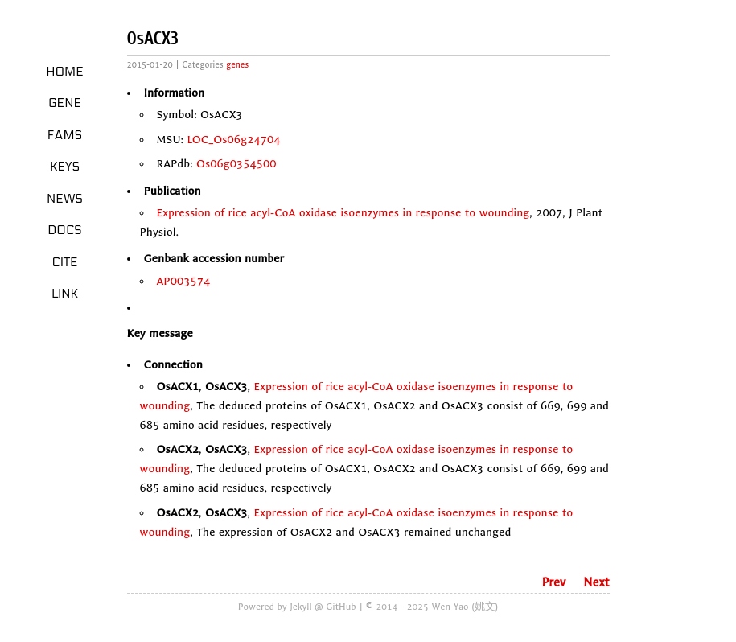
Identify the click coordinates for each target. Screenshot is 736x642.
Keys (65, 166)
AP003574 (184, 281)
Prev (553, 582)
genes (237, 65)
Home (65, 71)
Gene (64, 103)
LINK (64, 293)
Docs (64, 230)
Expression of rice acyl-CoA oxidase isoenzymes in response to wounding (343, 213)
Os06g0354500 (236, 164)
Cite (64, 262)
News (65, 198)
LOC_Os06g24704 (233, 139)
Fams (64, 135)
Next (596, 582)
